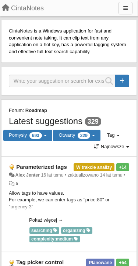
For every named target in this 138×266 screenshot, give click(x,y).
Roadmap (36, 110)
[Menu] (125, 8)
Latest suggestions (45, 121)
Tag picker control (40, 262)
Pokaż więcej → (46, 220)
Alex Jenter (27, 175)
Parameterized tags (41, 167)
